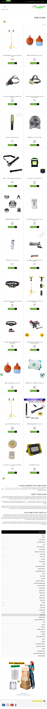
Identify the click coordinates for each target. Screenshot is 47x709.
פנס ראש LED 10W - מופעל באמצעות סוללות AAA (12, 343)
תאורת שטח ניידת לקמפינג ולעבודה (32, 486)
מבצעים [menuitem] (43, 537)
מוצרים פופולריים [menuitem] (32, 1)
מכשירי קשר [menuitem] (42, 609)
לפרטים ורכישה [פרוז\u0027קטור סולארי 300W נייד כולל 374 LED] (33, 390)
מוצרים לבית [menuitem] (42, 557)
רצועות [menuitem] (43, 641)
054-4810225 (38, 704)
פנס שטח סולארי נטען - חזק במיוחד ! (34, 178)
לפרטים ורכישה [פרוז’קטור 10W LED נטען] (33, 472)
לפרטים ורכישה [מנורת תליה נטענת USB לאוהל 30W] (33, 63)
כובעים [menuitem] (43, 626)
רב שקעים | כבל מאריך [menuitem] (40, 582)
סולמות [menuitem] (43, 636)
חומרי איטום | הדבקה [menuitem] (40, 639)
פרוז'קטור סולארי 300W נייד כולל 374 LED (35, 383)
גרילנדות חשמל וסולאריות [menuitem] (40, 621)
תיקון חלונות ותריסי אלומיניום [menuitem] (39, 656)
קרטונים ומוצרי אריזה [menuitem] (41, 547)
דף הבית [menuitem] (43, 534)
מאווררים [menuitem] (43, 579)
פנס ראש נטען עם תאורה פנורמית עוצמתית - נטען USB (12, 302)
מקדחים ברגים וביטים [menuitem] (41, 649)
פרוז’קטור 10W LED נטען (34, 464)
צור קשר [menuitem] (38, 1)
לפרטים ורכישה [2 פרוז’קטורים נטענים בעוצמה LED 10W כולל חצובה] (11, 63)
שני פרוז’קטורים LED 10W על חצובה (12, 423)
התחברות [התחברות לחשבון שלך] (8, 0)
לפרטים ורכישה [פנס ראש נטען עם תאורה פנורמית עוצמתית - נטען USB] (11, 308)
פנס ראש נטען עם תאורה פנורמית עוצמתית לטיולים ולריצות (35, 97)
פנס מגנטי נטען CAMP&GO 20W (12, 219)
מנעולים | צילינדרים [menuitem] (41, 587)
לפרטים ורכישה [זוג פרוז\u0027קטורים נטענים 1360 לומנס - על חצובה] (33, 308)
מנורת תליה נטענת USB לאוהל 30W (34, 55)
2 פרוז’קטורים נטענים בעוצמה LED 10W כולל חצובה (12, 56)
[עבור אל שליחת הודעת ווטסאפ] (1, 374)
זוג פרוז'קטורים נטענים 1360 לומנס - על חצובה (34, 302)
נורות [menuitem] (44, 624)
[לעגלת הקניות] (4, 9)
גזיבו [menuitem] (44, 544)
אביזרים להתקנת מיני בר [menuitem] (40, 646)
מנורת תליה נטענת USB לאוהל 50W (12, 383)
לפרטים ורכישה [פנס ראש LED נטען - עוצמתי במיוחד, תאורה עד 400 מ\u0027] (11, 104)
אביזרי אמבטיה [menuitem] (42, 594)
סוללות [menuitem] (43, 574)
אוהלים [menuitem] (43, 604)
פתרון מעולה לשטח (38, 494)
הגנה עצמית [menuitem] (42, 601)
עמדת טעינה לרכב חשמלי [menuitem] (40, 552)
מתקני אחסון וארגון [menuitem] (41, 654)
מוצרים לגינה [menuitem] (42, 596)
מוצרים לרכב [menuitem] (42, 554)
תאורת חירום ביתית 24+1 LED (12, 260)
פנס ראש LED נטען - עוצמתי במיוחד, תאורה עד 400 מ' (12, 97)
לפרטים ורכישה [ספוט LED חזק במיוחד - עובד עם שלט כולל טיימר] (11, 472)
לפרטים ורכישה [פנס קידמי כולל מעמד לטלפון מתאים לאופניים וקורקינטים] (33, 349)
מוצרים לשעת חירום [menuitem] (41, 542)
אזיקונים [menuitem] (43, 644)
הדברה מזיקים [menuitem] (42, 599)
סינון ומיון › (44, 24)
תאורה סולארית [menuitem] (42, 619)
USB (10, 498)
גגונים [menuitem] (44, 564)
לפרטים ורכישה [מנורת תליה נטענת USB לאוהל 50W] (11, 390)
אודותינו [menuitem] (42, 1)
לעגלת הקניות (4, 9)
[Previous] (6, 21)
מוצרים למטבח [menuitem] (42, 562)
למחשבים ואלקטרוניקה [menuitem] (40, 567)
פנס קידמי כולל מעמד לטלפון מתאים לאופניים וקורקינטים (34, 343)
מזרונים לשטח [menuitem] (42, 611)
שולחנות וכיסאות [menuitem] (41, 659)
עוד (27, 1)
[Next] (3, 21)
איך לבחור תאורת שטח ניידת (35, 513)
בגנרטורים (27, 501)
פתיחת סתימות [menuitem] (42, 589)
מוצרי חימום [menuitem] (42, 577)
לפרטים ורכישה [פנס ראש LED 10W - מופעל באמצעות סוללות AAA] (11, 349)
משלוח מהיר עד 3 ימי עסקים (6, 1)
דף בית (44, 13)
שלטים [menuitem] (43, 651)
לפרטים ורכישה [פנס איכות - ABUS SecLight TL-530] (33, 431)
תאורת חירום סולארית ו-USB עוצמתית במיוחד (35, 220)
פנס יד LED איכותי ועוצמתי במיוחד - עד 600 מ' (12, 179)
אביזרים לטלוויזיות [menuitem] (41, 569)
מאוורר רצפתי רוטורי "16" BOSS (34, 137)
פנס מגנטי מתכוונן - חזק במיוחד (12, 137)
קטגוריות (42, 532)
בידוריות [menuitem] (43, 614)
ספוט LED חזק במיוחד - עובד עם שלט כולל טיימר (12, 465)
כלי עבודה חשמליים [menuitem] (41, 631)
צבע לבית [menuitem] (43, 559)
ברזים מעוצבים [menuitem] (42, 592)
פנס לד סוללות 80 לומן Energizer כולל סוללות (35, 261)
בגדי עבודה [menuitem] (43, 634)
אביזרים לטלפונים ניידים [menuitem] (40, 572)
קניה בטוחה (23, 696)
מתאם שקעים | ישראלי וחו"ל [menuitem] (39, 584)
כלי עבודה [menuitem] (43, 629)
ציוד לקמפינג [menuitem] (42, 606)
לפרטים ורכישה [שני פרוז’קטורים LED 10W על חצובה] (11, 431)
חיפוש (5, 6)
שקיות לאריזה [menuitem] (42, 549)
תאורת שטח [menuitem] (42, 616)
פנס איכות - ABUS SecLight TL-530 (34, 423)
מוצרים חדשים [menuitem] (42, 539)
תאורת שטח (40, 13)
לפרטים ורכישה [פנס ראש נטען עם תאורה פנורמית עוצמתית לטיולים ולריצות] (33, 104)
